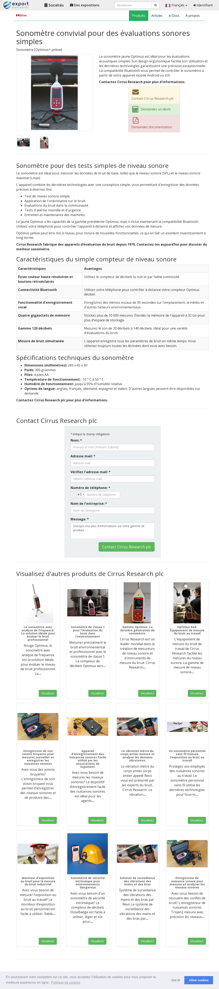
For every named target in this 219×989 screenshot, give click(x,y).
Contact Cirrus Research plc (126, 546)
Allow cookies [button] (199, 980)
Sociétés (54, 5)
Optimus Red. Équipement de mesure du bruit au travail (187, 630)
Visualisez (47, 693)
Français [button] (176, 5)
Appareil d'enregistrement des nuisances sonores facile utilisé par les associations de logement (87, 759)
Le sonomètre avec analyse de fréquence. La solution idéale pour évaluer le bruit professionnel (38, 633)
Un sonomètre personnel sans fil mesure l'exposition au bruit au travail (187, 755)
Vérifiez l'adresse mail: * (91, 472)
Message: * (80, 519)
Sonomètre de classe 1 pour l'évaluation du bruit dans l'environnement (88, 631)
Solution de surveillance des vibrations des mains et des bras (137, 881)
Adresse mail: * (83, 456)
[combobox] (78, 494)
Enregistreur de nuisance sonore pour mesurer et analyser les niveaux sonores (187, 882)
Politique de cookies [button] (65, 982)
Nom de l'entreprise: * (89, 503)
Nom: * (76, 440)
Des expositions (84, 5)
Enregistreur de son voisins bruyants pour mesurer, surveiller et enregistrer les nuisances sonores (38, 757)
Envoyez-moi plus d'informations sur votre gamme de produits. (113, 531)
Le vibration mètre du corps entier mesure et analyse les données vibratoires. (137, 755)
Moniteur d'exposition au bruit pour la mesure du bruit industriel (38, 881)
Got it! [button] (175, 980)
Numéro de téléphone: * (90, 487)
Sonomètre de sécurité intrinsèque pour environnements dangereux (88, 882)
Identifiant (203, 5)
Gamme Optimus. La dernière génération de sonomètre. (137, 630)
